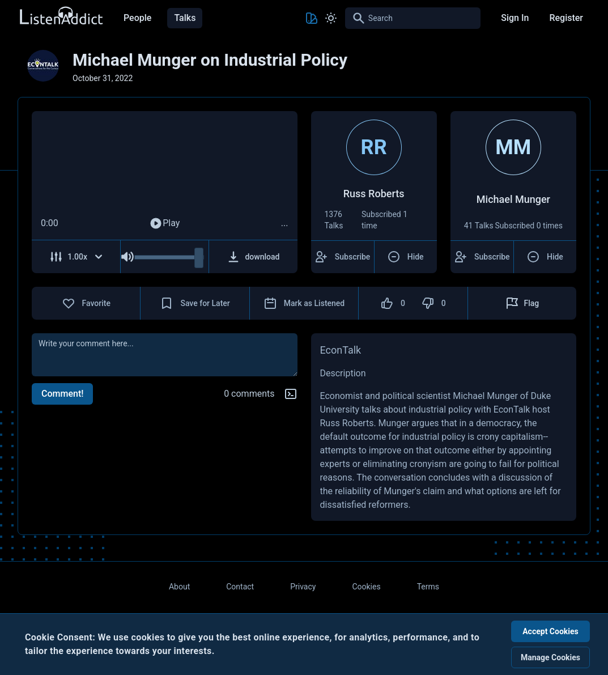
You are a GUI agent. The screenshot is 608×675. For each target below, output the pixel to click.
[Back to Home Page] (60, 16)
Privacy (303, 586)
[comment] (164, 354)
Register (566, 17)
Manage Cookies (550, 657)
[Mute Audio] (127, 256)
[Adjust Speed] (76, 256)
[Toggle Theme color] (311, 18)
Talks (184, 17)
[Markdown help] (290, 394)
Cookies (366, 586)
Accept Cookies (550, 631)
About (179, 586)
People (137, 17)
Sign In (515, 17)
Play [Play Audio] (164, 223)
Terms (428, 586)
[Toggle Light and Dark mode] (331, 18)
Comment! (62, 393)
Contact (240, 586)
